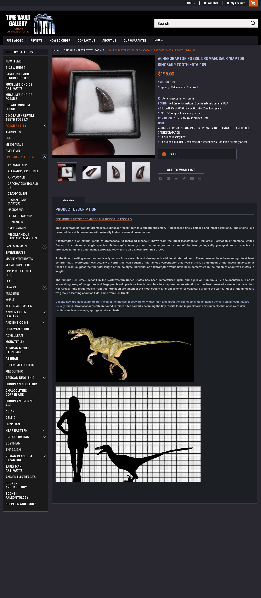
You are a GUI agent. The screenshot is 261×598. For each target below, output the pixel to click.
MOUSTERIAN (15, 342)
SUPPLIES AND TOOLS (21, 504)
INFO (158, 41)
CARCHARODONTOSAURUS (23, 185)
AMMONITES (13, 132)
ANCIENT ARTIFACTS (21, 477)
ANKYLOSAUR (16, 177)
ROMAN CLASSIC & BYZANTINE (19, 458)
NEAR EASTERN (16, 431)
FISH (8, 138)
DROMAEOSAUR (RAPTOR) (17, 201)
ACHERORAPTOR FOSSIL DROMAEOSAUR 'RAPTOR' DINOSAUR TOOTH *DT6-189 (152, 50)
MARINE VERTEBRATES (19, 259)
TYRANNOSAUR (17, 165)
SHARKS (11, 287)
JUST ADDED (14, 40)
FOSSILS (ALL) (16, 126)
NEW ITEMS (14, 61)
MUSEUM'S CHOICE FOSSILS (19, 97)
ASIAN (10, 411)
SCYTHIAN (13, 443)
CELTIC (11, 418)
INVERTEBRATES (15, 252)
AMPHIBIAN (13, 151)
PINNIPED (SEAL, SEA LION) (18, 273)
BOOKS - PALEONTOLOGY (17, 496)
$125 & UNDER (15, 68)
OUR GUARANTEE (135, 40)
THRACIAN (13, 450)
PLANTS (11, 281)
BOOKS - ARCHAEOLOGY (16, 485)
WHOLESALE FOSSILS (19, 306)
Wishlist (211, 3)
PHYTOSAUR (15, 222)
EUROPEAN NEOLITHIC (21, 384)
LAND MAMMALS (16, 246)
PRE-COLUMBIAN (17, 437)
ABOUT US (109, 40)
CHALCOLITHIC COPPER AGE (16, 393)
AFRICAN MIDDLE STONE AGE (17, 350)
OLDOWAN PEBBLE (18, 329)
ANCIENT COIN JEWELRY (16, 314)
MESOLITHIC (14, 371)
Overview (68, 200)
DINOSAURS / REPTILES (20, 157)
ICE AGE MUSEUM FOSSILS (18, 107)
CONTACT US (86, 40)
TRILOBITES (12, 293)
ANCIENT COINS (17, 323)
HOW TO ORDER (60, 40)
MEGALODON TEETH (18, 265)
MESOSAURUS (14, 144)
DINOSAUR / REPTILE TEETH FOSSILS (20, 117)
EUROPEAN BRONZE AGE (19, 403)
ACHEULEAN (14, 335)
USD (191, 3)
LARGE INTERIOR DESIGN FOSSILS (17, 76)
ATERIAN (12, 359)
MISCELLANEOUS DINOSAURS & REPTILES (22, 236)
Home (55, 50)
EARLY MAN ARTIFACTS (14, 468)
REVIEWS (36, 40)
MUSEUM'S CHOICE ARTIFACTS (19, 86)
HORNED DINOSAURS (20, 216)
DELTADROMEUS (17, 193)
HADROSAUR (16, 210)
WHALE (10, 300)
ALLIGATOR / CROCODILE (23, 171)
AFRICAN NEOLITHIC (20, 378)
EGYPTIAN (13, 424)
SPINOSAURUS (17, 228)
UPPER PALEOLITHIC (20, 365)
